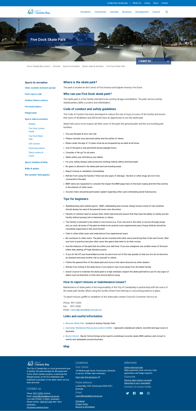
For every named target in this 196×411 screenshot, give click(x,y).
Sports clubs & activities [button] (36, 119)
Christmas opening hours (37, 407)
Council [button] (156, 12)
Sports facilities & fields (36, 162)
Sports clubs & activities (93, 66)
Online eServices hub (133, 367)
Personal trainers (33, 106)
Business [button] (127, 12)
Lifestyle (56, 66)
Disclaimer (80, 401)
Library (147, 3)
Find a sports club (33, 94)
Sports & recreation (71, 66)
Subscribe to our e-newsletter (137, 383)
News (155, 3)
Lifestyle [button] (114, 12)
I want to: (145, 61)
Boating (32, 124)
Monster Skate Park (75, 323)
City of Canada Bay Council (38, 66)
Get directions (93, 377)
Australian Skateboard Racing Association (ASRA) (89, 328)
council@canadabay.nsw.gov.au (86, 309)
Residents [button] (86, 12)
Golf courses (34, 143)
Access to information (85, 407)
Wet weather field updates (37, 175)
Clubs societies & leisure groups (40, 88)
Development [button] (142, 12)
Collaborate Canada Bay (117, 3)
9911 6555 (38, 393)
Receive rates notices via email (138, 380)
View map (80, 377)
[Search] (167, 12)
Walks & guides (32, 168)
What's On (137, 3)
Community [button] (100, 12)
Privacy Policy (82, 404)
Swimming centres (37, 148)
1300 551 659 (46, 402)
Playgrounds (31, 113)
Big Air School (72, 336)
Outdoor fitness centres (36, 100)
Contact (164, 3)
